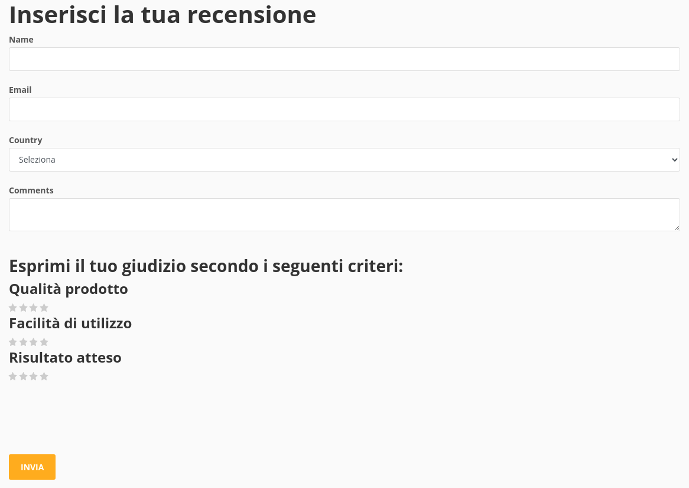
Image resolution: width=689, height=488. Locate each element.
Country (25, 140)
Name (21, 39)
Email (20, 89)
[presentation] (98, 419)
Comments (31, 190)
